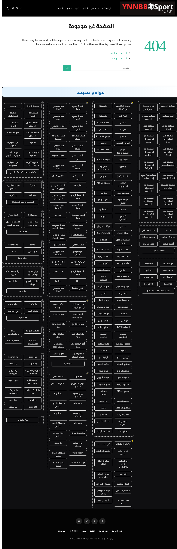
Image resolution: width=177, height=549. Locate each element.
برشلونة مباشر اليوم (11, 272)
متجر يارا (121, 293)
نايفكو (101, 414)
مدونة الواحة (101, 384)
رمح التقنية (120, 256)
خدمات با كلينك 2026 (56, 345)
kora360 (146, 264)
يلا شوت (146, 270)
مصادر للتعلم (10, 341)
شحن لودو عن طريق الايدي (56, 236)
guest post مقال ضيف (75, 315)
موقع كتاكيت (121, 408)
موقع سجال (101, 314)
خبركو (121, 136)
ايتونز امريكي (56, 126)
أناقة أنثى (101, 210)
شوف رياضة (101, 500)
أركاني (121, 270)
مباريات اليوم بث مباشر (156, 291)
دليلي (121, 123)
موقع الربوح (121, 371)
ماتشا (56, 281)
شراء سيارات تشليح (31, 153)
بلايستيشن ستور (75, 253)
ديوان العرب (121, 300)
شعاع (101, 293)
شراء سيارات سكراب (11, 144)
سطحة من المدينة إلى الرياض (146, 201)
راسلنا (81, 538)
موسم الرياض (121, 491)
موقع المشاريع (120, 335)
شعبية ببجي (76, 245)
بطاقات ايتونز (56, 245)
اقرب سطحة (166, 116)
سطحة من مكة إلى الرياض (166, 152)
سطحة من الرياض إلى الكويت (166, 214)
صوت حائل (101, 371)
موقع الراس (101, 327)
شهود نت (101, 263)
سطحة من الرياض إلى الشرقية (146, 165)
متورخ (101, 216)
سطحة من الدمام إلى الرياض (146, 188)
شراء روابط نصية (121, 452)
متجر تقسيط (56, 155)
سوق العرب (56, 314)
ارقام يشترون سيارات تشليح (30, 163)
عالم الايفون (121, 176)
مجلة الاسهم (101, 160)
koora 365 (30, 407)
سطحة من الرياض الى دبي (166, 176)
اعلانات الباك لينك (101, 462)
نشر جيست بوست (56, 305)
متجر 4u (75, 185)
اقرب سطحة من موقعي (146, 107)
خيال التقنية (101, 150)
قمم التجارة (121, 384)
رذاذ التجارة (101, 256)
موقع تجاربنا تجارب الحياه (76, 355)
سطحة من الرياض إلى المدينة (166, 201)
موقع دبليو (101, 320)
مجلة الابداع (120, 233)
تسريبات (57, 8)
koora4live (166, 270)
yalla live (20, 291)
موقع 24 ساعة (101, 136)
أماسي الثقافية (121, 217)
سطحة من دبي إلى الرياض (146, 176)
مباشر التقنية (101, 270)
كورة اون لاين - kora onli (30, 371)
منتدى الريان (101, 431)
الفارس (121, 314)
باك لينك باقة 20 (56, 325)
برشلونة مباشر (56, 383)
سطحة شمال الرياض (146, 117)
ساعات (166, 230)
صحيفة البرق (121, 378)
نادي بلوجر (101, 200)
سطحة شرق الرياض (166, 127)
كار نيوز (101, 193)
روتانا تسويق (101, 226)
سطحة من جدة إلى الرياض (166, 186)
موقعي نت (120, 320)
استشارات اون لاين (121, 241)
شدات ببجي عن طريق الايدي (56, 186)
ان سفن (101, 143)
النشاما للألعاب (101, 335)
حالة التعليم (101, 344)
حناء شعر (56, 271)
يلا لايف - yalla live (30, 391)
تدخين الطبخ (101, 364)
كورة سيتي (10, 215)
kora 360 (146, 284)
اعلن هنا (101, 106)
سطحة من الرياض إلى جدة (166, 139)
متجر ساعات (146, 244)
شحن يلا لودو (75, 235)
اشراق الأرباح (101, 287)
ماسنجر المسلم (101, 392)
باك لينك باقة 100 (75, 335)
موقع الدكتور (121, 364)
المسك (101, 350)
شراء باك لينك (121, 444)
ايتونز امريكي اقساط (56, 206)
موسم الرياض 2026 (101, 492)
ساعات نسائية (146, 237)
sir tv (11, 251)
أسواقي (101, 176)
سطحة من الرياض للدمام (166, 163)
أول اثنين (101, 357)
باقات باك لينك (101, 451)
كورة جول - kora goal (11, 371)
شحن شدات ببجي (75, 226)
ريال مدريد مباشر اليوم (30, 272)
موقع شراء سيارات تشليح (11, 153)
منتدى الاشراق (101, 484)
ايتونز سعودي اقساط (76, 137)
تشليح (30, 142)
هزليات (120, 350)
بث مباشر (93, 8)
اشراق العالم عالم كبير (101, 475)
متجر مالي (101, 129)
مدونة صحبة (121, 277)
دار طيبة (101, 401)
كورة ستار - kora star (30, 381)
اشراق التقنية (121, 143)
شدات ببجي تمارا (56, 107)
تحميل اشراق (120, 250)
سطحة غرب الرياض (146, 127)
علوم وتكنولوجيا (11, 332)
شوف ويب (121, 160)
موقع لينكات (120, 391)
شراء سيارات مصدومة (11, 163)
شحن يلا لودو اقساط (56, 137)
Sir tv (30, 245)
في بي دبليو (121, 357)
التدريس (121, 474)
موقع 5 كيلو (101, 123)
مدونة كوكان (101, 183)
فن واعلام (21, 420)
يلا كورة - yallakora (11, 391)
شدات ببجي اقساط (75, 107)
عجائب (121, 210)
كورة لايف (166, 264)
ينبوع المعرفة (121, 344)
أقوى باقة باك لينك (76, 345)
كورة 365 (30, 215)
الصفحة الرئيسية (117, 58)
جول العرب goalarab (30, 223)
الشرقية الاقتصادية (101, 167)
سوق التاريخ (76, 324)
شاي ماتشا (75, 288)
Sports (67, 8)
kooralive (10, 400)
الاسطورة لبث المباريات (20, 202)
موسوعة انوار (120, 287)
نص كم (120, 129)
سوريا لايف (10, 380)
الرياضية (66, 364)
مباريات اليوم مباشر (75, 385)
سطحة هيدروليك (11, 114)
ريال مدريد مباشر (75, 394)
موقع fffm (121, 431)
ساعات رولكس (166, 237)
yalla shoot (56, 377)
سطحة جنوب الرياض (30, 134)
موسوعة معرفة (120, 422)
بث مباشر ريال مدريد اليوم (11, 223)
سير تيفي (30, 251)
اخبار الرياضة (121, 484)
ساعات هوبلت (156, 251)
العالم (83, 8)
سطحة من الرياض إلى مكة (146, 139)
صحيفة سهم (120, 401)
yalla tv (30, 195)
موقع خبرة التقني (121, 201)
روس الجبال (101, 300)
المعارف (101, 240)
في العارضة (11, 311)
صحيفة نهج (121, 193)
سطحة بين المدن (30, 114)
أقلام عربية (120, 307)
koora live (146, 277)
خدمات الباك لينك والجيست (76, 305)
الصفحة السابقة (116, 53)
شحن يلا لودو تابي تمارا (56, 196)
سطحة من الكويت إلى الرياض (146, 214)
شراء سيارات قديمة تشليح (21, 172)
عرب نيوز (121, 166)
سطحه (11, 106)
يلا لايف (30, 185)
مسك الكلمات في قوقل (121, 107)
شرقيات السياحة (101, 278)
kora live (30, 400)
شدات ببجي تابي (56, 117)
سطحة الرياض (166, 106)
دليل (101, 408)
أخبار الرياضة (105, 8)
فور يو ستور (56, 175)
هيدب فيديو (101, 250)
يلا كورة (21, 318)
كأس (75, 8)
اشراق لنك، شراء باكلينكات (121, 464)
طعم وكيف (121, 263)
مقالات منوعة (30, 331)
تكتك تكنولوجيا (121, 184)
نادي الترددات (101, 233)
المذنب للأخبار (121, 327)
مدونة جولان (101, 307)
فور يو (56, 215)
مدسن (121, 226)
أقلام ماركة (166, 244)
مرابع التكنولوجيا (120, 151)
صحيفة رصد (121, 414)
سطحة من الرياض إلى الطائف (146, 152)
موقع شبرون (101, 378)
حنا (75, 281)
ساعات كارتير (146, 230)
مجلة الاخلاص (101, 421)
